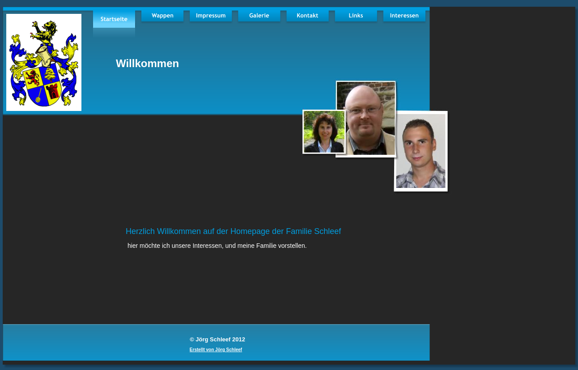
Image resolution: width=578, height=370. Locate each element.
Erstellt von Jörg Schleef (216, 349)
